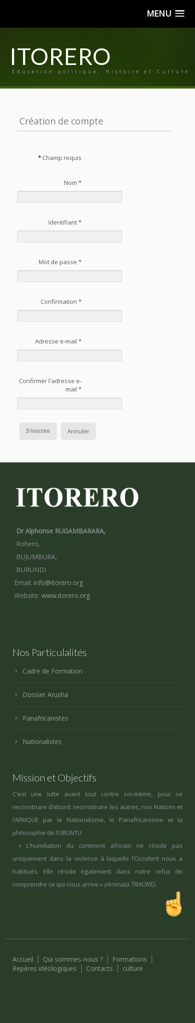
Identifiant (65, 222)
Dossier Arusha (45, 694)
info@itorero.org (58, 582)
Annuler (78, 431)
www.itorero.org (65, 595)
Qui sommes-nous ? (73, 959)
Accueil (22, 959)
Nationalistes (42, 741)
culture (133, 968)
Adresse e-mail (58, 341)
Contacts (99, 968)
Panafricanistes (45, 718)
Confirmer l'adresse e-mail (50, 385)
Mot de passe (60, 262)
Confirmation (61, 301)
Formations (129, 959)
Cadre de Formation (53, 671)
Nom (73, 182)
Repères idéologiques (44, 968)
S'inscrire (38, 430)
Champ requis (60, 158)
